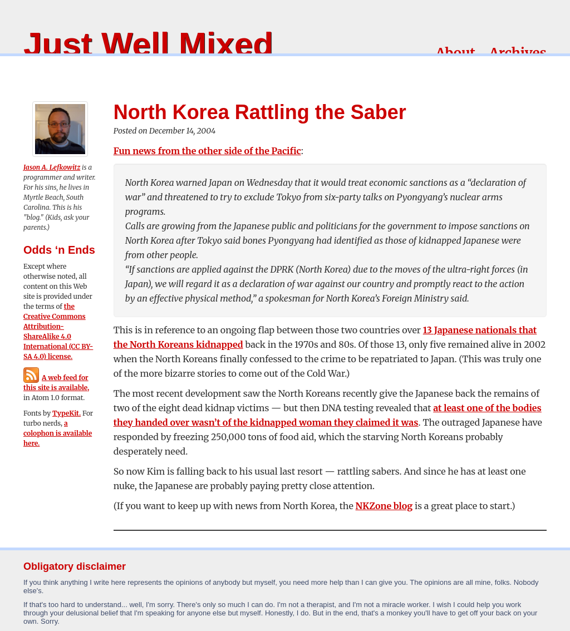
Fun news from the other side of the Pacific (207, 150)
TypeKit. (66, 413)
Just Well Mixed (148, 44)
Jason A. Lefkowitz (51, 167)
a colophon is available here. (57, 433)
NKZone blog (384, 505)
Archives (518, 53)
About (455, 53)
